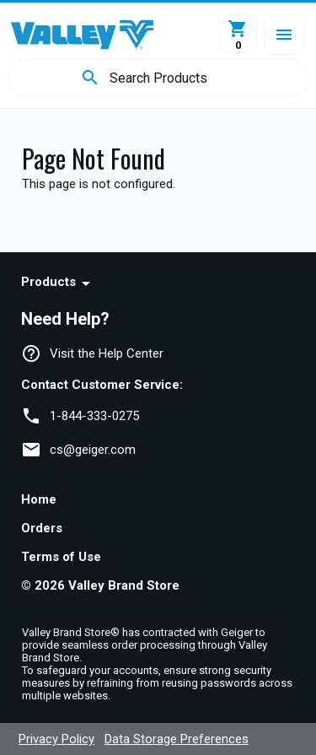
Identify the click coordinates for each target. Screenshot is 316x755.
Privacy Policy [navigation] (56, 739)
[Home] (82, 34)
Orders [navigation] (41, 528)
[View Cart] (237, 33)
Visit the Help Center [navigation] (106, 353)
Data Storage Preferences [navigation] (176, 739)
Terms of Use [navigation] (61, 556)
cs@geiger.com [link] (93, 449)
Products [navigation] (48, 281)
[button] (284, 34)
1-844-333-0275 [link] (94, 415)
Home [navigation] (38, 499)
